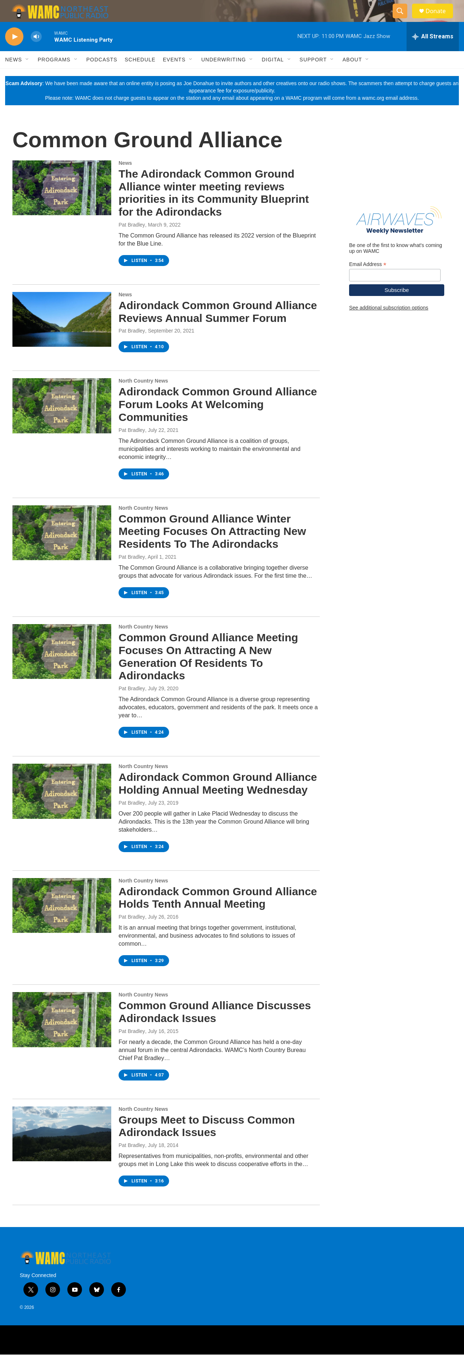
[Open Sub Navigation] (27, 76)
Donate (440, 19)
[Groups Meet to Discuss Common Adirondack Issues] (61, 1150)
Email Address (367, 280)
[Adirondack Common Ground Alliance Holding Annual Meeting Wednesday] (61, 807)
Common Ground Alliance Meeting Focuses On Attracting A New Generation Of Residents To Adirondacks (208, 673)
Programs (54, 76)
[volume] (36, 53)
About (352, 76)
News (13, 76)
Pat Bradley (132, 241)
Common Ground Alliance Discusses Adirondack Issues (215, 1028)
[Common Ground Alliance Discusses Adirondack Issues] (61, 1036)
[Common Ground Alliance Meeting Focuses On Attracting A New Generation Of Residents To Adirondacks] (61, 668)
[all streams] (433, 53)
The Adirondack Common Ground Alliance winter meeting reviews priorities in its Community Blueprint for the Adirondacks (214, 209)
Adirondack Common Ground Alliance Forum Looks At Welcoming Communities (218, 421)
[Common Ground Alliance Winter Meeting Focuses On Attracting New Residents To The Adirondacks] (61, 549)
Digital (273, 76)
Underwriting (223, 76)
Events (174, 76)
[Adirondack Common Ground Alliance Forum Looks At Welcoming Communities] (61, 422)
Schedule (140, 76)
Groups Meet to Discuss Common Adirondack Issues (207, 1142)
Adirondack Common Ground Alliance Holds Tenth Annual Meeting (218, 914)
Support (313, 76)
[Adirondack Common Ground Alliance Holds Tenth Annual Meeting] (61, 922)
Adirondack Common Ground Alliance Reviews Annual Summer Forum (218, 328)
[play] (14, 53)
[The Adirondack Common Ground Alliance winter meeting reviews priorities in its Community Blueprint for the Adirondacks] (61, 204)
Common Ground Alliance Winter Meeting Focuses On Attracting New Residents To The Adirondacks (212, 548)
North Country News (143, 397)
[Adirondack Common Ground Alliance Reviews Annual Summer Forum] (61, 335)
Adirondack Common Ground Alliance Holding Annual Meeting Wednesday (218, 799)
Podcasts (101, 76)
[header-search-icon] (403, 19)
